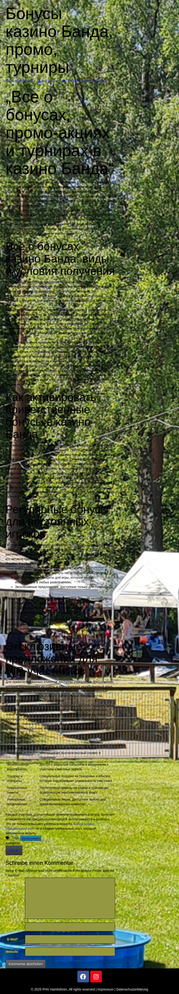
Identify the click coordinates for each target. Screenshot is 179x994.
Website (12, 951)
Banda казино (31, 838)
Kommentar (13, 882)
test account (49, 81)
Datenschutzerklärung (132, 989)
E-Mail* (12, 939)
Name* (13, 927)
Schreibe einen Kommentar (84, 81)
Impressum (105, 989)
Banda (14, 850)
